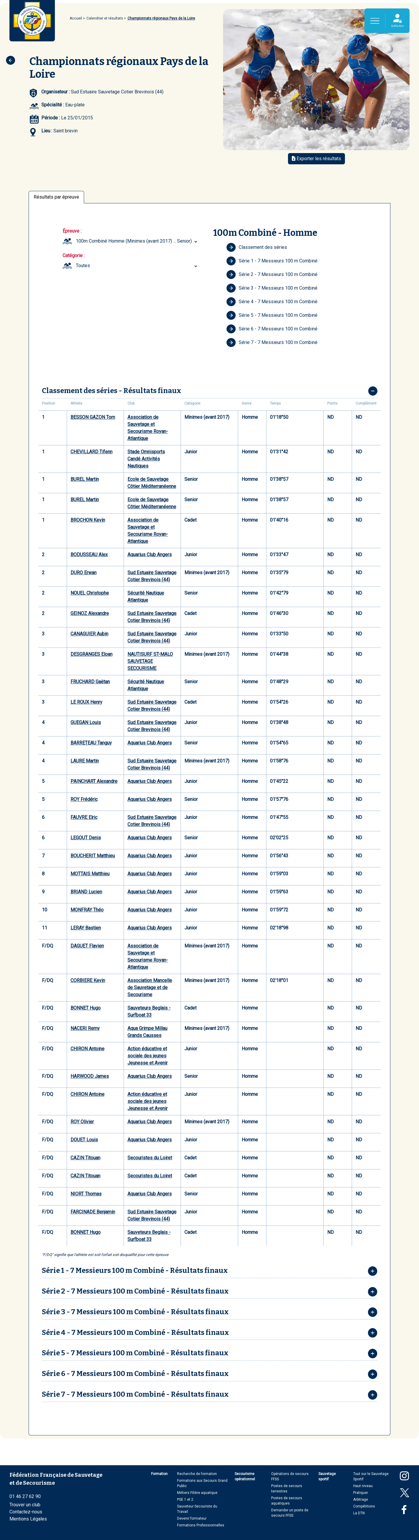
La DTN (359, 1513)
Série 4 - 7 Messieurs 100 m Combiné (271, 301)
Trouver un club (24, 1504)
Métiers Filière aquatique (197, 1493)
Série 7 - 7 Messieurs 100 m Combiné (271, 342)
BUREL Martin (85, 479)
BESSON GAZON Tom (93, 417)
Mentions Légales (28, 1519)
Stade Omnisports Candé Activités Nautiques (146, 459)
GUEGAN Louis (86, 722)
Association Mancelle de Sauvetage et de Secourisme (149, 987)
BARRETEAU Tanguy (91, 743)
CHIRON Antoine (87, 1048)
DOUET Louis (84, 1140)
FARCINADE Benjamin (93, 1212)
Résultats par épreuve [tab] (56, 197)
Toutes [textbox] (83, 265)
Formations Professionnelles (200, 1525)
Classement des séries (256, 247)
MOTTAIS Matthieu (90, 874)
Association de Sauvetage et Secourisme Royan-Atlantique (147, 427)
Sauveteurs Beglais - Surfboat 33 (149, 1011)
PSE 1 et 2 (185, 1499)
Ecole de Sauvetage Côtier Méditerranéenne (151, 482)
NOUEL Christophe (90, 593)
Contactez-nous (25, 1512)
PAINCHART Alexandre (94, 781)
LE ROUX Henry (86, 702)
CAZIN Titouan (85, 1158)
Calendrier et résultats (104, 18)
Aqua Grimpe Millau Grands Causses (147, 1031)
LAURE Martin (85, 761)
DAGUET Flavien (87, 946)
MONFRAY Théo (87, 910)
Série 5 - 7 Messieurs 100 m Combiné (271, 315)
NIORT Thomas (86, 1194)
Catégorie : (74, 255)
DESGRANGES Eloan (91, 654)
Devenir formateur (192, 1518)
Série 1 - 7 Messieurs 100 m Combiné (271, 261)
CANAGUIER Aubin (89, 634)
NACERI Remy (85, 1028)
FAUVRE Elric (84, 817)
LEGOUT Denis (86, 837)
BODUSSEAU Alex (89, 554)
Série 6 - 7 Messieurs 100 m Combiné (271, 329)
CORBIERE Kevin (88, 980)
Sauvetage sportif (327, 1476)
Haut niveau (363, 1486)
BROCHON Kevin (88, 520)
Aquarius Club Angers (149, 554)
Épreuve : (72, 231)
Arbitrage (360, 1499)
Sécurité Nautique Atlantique (145, 596)
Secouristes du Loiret (149, 1158)
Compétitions (364, 1506)
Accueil (76, 18)
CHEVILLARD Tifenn (91, 452)
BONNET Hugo (86, 1008)
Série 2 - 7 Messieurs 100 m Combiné (271, 274)
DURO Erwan (83, 572)
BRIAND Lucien (86, 892)
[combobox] (137, 241)
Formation (159, 1474)
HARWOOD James (90, 1076)
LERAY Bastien (86, 928)
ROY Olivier (82, 1121)
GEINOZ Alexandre (90, 613)
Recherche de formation (197, 1474)
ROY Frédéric (84, 799)
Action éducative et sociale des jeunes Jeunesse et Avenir (147, 1056)
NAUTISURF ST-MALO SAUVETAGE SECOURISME (150, 661)
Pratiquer (360, 1493)
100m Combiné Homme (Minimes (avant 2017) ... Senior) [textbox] (134, 241)
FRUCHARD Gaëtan (90, 681)
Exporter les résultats (316, 158)
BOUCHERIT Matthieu (93, 856)
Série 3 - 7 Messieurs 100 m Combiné (271, 288)
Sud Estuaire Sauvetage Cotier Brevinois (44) (151, 576)
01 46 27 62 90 (25, 1496)
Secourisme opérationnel (245, 1476)
